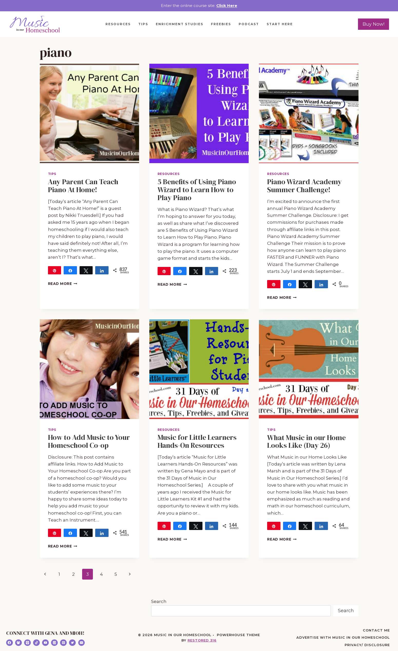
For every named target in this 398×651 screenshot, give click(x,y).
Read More (62, 284)
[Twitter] (72, 642)
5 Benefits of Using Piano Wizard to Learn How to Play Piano (197, 189)
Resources (118, 24)
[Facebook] (9, 642)
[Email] (81, 642)
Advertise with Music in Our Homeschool (343, 637)
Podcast (249, 24)
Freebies (221, 24)
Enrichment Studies (179, 24)
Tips (143, 24)
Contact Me (376, 630)
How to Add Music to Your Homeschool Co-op (89, 441)
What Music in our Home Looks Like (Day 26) (306, 441)
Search (159, 601)
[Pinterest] (63, 642)
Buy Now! (373, 24)
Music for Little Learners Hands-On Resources (197, 441)
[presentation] (89, 113)
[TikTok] (36, 642)
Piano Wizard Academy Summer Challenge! (304, 185)
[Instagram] (54, 642)
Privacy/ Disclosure (367, 645)
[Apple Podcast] (27, 642)
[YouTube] (45, 642)
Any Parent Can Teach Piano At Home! (83, 185)
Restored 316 (202, 640)
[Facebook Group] (18, 642)
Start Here (280, 24)
